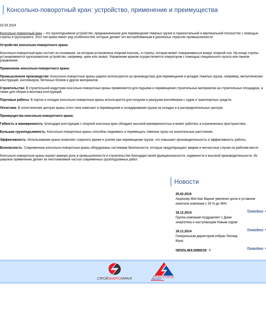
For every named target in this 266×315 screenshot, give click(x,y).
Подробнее (255, 211)
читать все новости (191, 250)
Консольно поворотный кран (21, 33)
